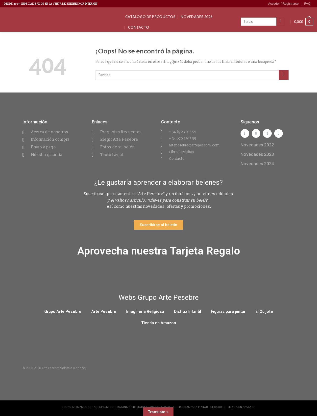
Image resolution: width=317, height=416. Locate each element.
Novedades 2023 (257, 155)
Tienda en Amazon (158, 324)
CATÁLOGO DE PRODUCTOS (150, 17)
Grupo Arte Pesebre (62, 312)
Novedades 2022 (257, 145)
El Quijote (264, 312)
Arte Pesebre (103, 312)
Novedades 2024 (257, 164)
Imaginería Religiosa (145, 312)
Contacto (138, 27)
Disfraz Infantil (187, 312)
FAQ (307, 3)
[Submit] (284, 75)
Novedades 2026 (196, 17)
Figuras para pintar (228, 312)
